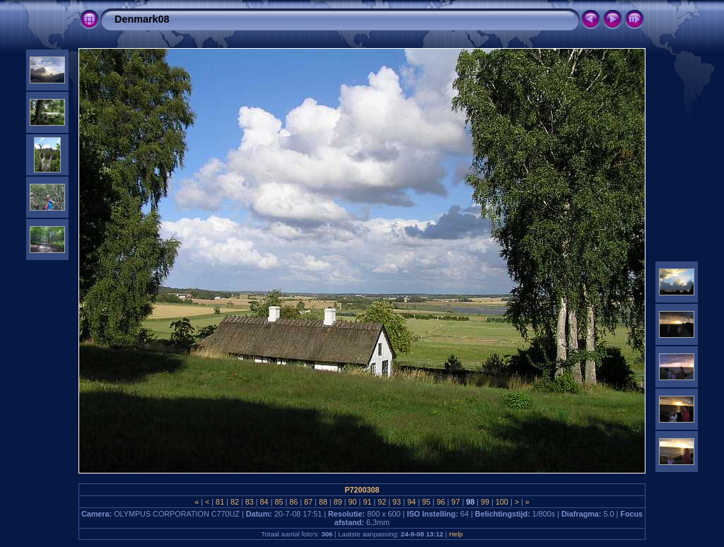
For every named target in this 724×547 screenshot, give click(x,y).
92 (381, 502)
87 (308, 502)
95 (426, 502)
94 (411, 502)
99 (485, 502)
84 (264, 502)
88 (323, 502)
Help (456, 534)
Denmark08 (142, 19)
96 (441, 502)
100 (502, 502)
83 (249, 502)
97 (455, 502)
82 (234, 502)
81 (220, 502)
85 (278, 502)
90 (352, 502)
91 (367, 502)
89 (338, 502)
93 (396, 502)
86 (293, 502)
